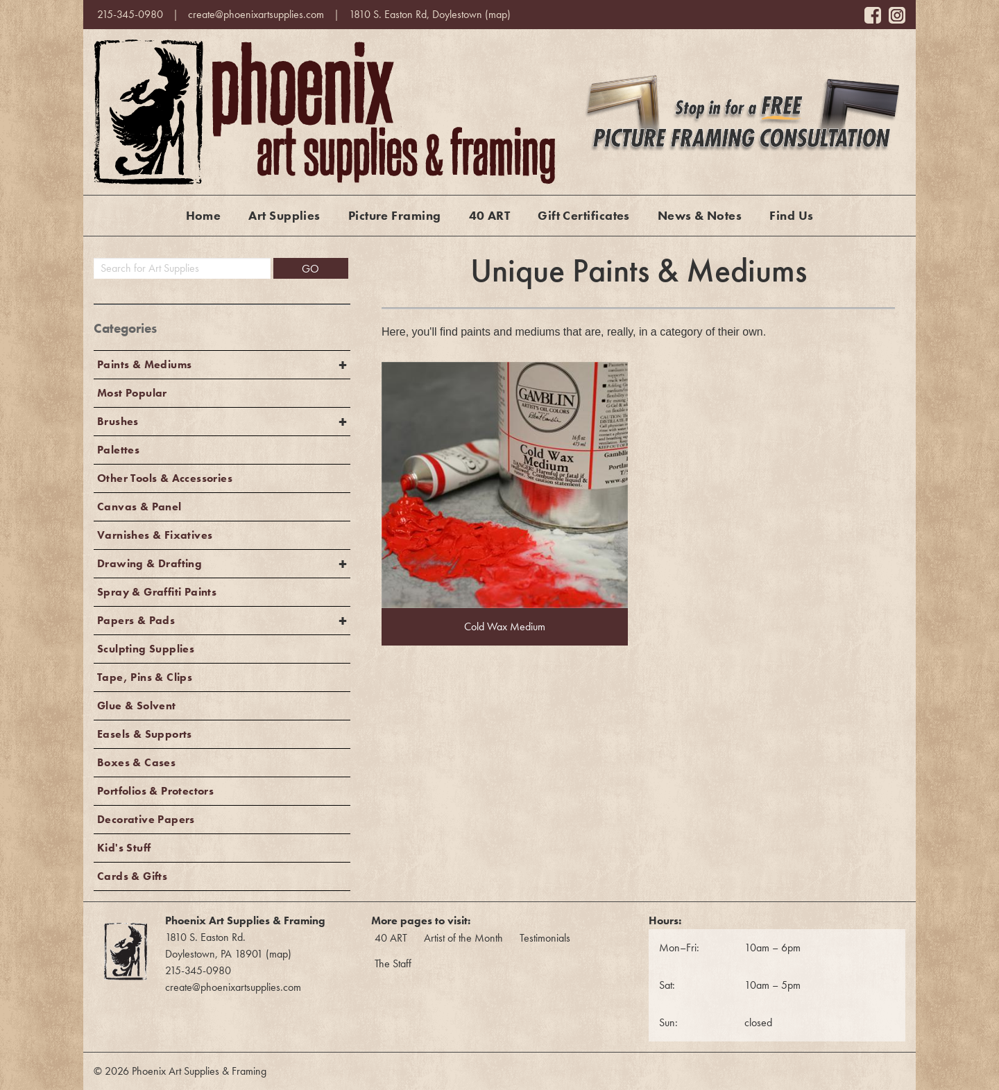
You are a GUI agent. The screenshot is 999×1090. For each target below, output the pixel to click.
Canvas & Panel (139, 506)
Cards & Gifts (132, 876)
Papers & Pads (136, 620)
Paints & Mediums (144, 364)
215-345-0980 (130, 14)
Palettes (118, 449)
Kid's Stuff (124, 847)
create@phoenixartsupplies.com (256, 14)
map (497, 14)
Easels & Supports (144, 734)
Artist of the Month (463, 938)
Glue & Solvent (136, 705)
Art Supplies (284, 215)
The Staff (393, 963)
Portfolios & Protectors (155, 791)
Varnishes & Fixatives (154, 535)
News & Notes (700, 215)
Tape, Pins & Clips (144, 677)
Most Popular (132, 393)
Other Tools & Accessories (164, 478)
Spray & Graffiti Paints (156, 592)
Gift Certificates (584, 215)
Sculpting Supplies (145, 648)
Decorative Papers (146, 819)
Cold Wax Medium (504, 626)
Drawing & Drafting (149, 563)
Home (203, 215)
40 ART (490, 215)
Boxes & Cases (136, 762)
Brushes (118, 421)
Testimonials (545, 938)
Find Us (791, 215)
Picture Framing (394, 215)
